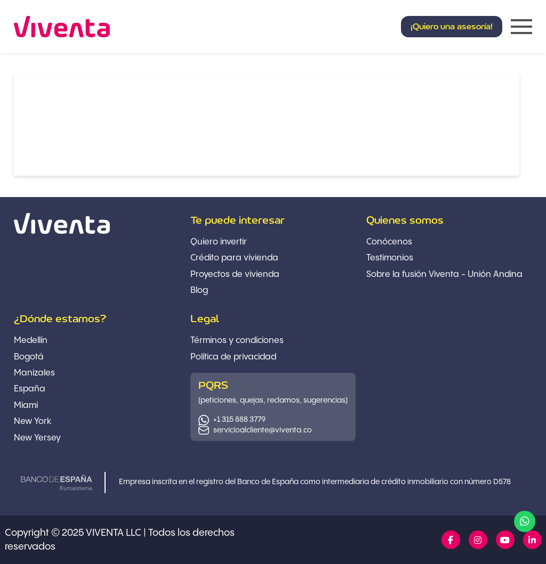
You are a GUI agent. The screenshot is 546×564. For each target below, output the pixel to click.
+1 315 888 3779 (239, 419)
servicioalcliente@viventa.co (262, 430)
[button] (451, 26)
